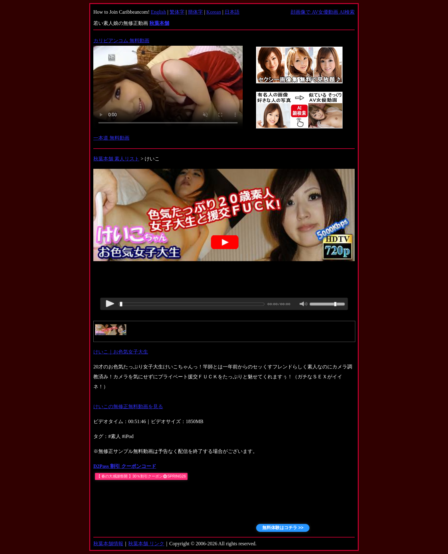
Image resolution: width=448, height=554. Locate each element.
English (158, 12)
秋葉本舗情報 (108, 543)
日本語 (232, 12)
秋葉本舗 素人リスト (116, 158)
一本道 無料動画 (111, 138)
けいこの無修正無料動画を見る (128, 406)
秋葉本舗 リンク (146, 543)
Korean (213, 12)
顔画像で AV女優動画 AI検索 (323, 12)
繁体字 (177, 12)
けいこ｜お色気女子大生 (120, 351)
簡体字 (195, 12)
